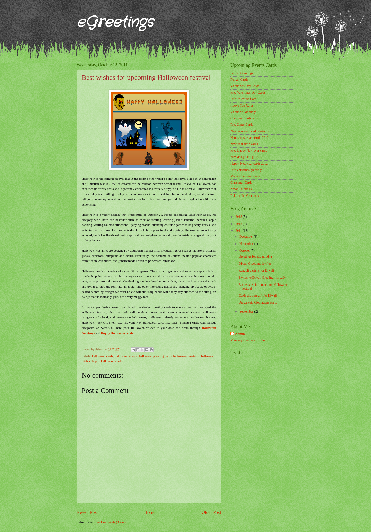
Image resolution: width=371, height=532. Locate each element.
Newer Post (87, 512)
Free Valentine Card (243, 99)
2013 (239, 217)
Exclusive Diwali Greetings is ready (262, 277)
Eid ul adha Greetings (244, 195)
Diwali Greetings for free (254, 263)
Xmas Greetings (241, 189)
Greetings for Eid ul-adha (255, 256)
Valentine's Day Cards (244, 86)
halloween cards (102, 356)
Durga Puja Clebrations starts (257, 302)
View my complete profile (247, 340)
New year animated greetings (249, 131)
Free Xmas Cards (241, 124)
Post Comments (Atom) (110, 522)
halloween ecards (126, 356)
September (246, 311)
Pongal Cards (239, 79)
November (246, 244)
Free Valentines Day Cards (247, 92)
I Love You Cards (241, 105)
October (245, 250)
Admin (240, 334)
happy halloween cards (107, 361)
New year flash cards (244, 144)
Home (149, 512)
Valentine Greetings (243, 112)
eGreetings (115, 22)
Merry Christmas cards (245, 176)
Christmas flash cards (244, 118)
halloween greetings (186, 356)
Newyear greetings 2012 (246, 157)
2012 (239, 224)
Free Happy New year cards (248, 150)
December (246, 236)
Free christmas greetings (246, 170)
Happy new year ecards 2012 (249, 137)
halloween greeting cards (155, 356)
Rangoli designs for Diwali (256, 270)
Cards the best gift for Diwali (257, 295)
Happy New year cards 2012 (249, 163)
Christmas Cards (241, 182)
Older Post (211, 512)
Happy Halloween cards (117, 333)
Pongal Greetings (241, 73)
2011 (239, 230)
